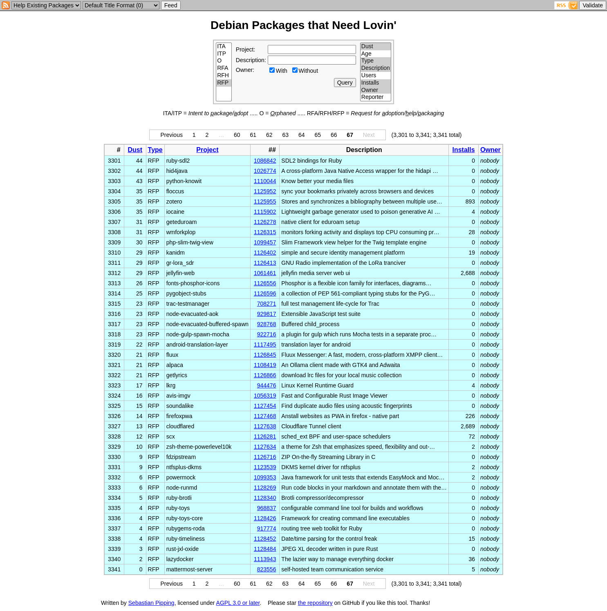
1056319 (265, 395)
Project (207, 149)
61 (253, 135)
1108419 (265, 365)
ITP (223, 54)
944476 (266, 385)
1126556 (265, 283)
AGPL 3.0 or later (238, 603)
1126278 (265, 222)
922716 (266, 334)
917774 (266, 528)
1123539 (265, 467)
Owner (376, 90)
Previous (171, 135)
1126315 (265, 232)
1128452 (265, 538)
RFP (223, 83)
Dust (376, 46)
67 (350, 135)
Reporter (376, 97)
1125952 (265, 191)
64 (301, 135)
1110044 (265, 181)
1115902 (265, 211)
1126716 (265, 457)
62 (269, 135)
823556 (266, 569)
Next (369, 135)
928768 (266, 324)
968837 (266, 508)
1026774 (265, 171)
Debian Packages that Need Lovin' (303, 25)
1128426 (265, 518)
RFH (223, 75)
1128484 (265, 549)
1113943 (265, 559)
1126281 (265, 436)
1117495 (265, 344)
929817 (266, 314)
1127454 (265, 406)
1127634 (265, 446)
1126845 (265, 354)
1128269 (265, 487)
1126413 (265, 263)
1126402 (265, 252)
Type (376, 61)
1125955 (265, 201)
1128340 (265, 498)
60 (237, 135)
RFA (223, 68)
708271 (266, 303)
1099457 (265, 242)
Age (376, 54)
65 (317, 135)
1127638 (265, 426)
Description (376, 68)
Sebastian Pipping (151, 603)
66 (334, 135)
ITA (223, 46)
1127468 (265, 416)
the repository (315, 603)
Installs (376, 83)
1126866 (265, 375)
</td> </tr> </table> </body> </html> (471, 603)
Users (376, 75)
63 (285, 135)
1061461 (265, 273)
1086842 (265, 160)
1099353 (265, 477)
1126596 (265, 293)
